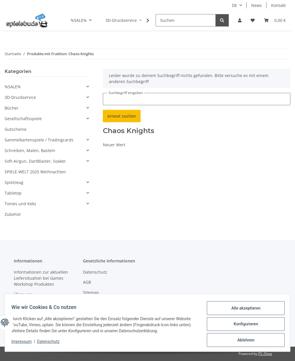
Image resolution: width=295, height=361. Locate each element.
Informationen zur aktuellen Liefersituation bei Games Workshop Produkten (41, 278)
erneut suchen (121, 116)
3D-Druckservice (20, 97)
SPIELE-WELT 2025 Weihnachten (35, 171)
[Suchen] (186, 20)
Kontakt (278, 5)
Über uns (23, 294)
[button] (239, 20)
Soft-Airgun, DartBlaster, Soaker (35, 161)
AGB (87, 282)
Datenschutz (51, 343)
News (256, 5)
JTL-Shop (265, 353)
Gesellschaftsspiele (23, 118)
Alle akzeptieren (243, 310)
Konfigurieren (243, 325)
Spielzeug (14, 182)
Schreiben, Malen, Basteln (30, 150)
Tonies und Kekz (20, 203)
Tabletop (13, 193)
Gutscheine (16, 129)
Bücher (11, 108)
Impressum (24, 343)
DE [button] (234, 5)
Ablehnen (243, 340)
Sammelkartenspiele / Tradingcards (39, 140)
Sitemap (91, 292)
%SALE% (13, 86)
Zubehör (13, 214)
